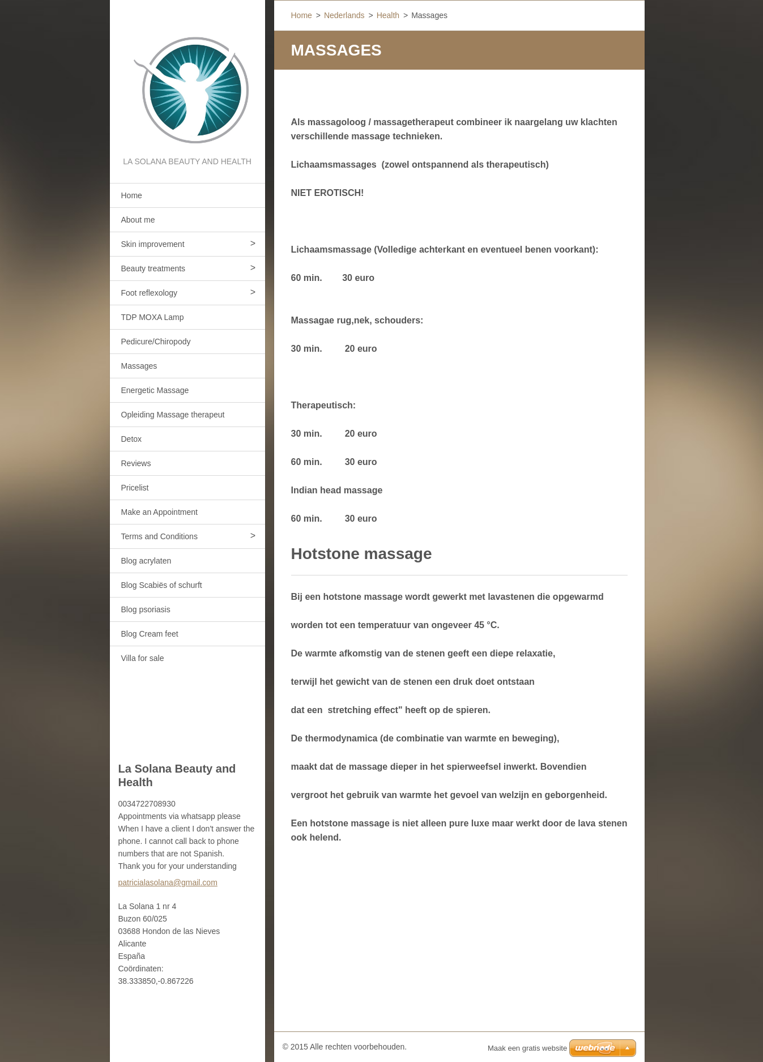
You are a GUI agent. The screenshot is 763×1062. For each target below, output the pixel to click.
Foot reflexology (149, 292)
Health (388, 15)
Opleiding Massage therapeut (173, 414)
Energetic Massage (155, 390)
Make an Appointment (159, 512)
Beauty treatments (153, 268)
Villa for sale (142, 658)
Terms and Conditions (159, 536)
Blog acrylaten (146, 560)
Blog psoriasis (145, 609)
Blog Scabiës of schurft (161, 585)
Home (131, 195)
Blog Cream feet (149, 633)
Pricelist (135, 487)
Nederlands (344, 15)
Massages (139, 365)
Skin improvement (153, 244)
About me (138, 219)
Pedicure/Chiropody (156, 341)
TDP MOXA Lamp (152, 317)
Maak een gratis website (527, 1048)
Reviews (136, 463)
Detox (131, 438)
